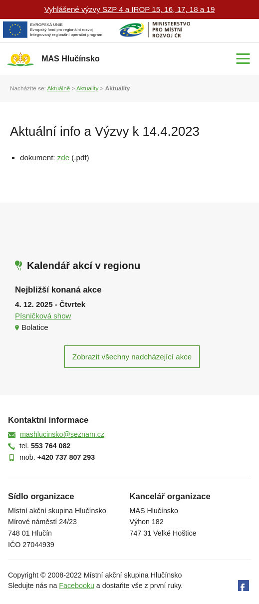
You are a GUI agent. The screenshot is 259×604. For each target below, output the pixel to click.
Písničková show (43, 315)
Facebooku (76, 586)
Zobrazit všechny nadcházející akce (132, 356)
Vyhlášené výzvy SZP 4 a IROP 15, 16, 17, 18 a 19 (129, 9)
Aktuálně (58, 88)
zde (63, 157)
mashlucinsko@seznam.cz (62, 434)
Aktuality (87, 88)
